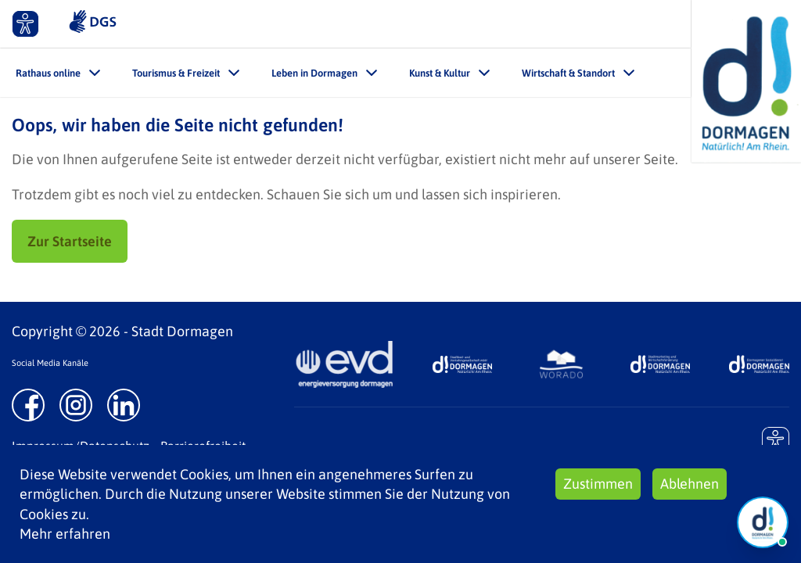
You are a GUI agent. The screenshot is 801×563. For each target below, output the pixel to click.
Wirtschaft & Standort (568, 73)
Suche (662, 23)
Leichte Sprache (464, 23)
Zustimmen (598, 483)
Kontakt (577, 23)
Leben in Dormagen (314, 73)
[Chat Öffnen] (762, 522)
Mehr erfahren (65, 533)
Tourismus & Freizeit (176, 73)
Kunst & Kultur (439, 73)
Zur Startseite (69, 241)
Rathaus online (48, 73)
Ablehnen (689, 483)
